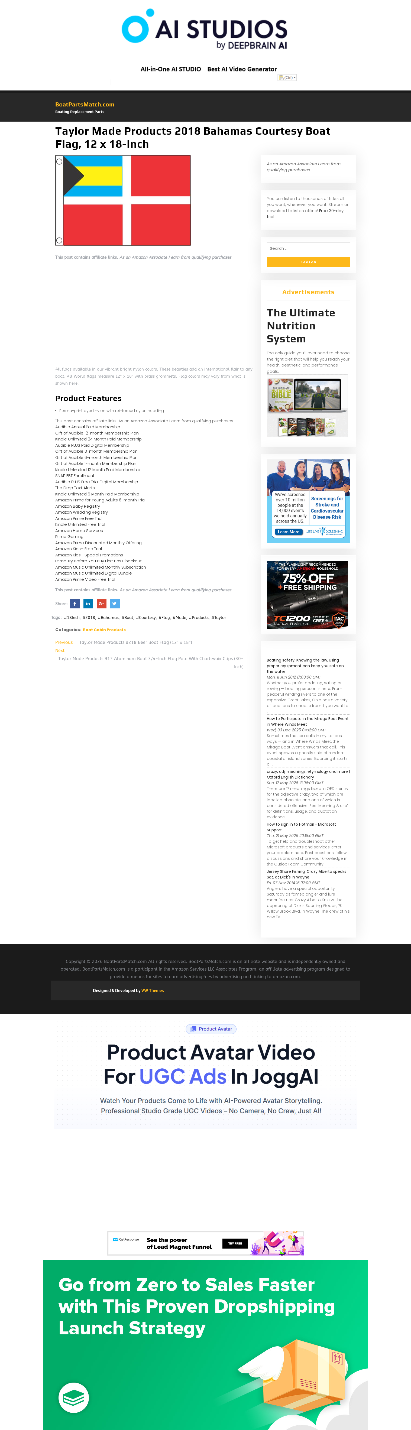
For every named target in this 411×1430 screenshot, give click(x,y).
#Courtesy (146, 617)
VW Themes (152, 990)
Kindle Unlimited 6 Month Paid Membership (97, 494)
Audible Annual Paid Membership (87, 427)
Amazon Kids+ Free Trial (78, 549)
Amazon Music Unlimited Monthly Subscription (100, 567)
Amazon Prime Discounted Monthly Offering (98, 543)
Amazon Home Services (79, 530)
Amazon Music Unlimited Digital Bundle (93, 573)
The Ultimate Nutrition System (301, 325)
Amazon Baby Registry (77, 506)
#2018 (88, 617)
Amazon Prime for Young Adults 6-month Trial (100, 500)
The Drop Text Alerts (75, 488)
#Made (179, 617)
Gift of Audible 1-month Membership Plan (95, 463)
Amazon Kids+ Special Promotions (89, 555)
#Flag (164, 617)
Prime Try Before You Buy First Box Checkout (98, 561)
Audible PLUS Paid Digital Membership (92, 445)
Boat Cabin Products (104, 630)
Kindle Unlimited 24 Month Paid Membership (98, 439)
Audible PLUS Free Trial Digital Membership (96, 482)
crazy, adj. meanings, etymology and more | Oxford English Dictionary (308, 774)
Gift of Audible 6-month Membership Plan (96, 457)
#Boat (127, 617)
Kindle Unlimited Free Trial (80, 524)
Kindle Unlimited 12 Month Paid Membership (97, 469)
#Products (199, 617)
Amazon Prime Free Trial (78, 518)
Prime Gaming (69, 536)
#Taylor (218, 617)
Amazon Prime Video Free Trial (85, 579)
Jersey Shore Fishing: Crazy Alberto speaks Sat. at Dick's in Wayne (306, 874)
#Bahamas (108, 617)
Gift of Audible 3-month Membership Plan (96, 451)
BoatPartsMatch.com (84, 104)
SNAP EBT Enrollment (75, 475)
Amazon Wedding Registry (81, 512)
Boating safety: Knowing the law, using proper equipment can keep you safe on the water (305, 665)
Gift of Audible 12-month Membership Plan (97, 433)
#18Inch (72, 617)
